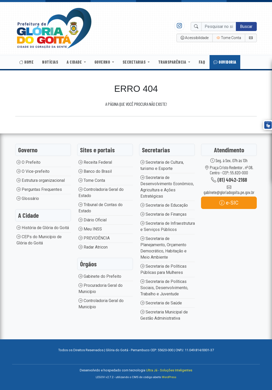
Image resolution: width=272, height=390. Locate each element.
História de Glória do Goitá (43, 227)
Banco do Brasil (95, 171)
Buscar (246, 26)
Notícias (50, 61)
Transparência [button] (172, 61)
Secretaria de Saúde (161, 303)
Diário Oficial (92, 220)
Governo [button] (102, 61)
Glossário (28, 198)
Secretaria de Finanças (163, 214)
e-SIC (228, 203)
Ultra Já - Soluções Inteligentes (169, 370)
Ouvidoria (224, 61)
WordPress (169, 377)
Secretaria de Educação (164, 205)
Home (26, 61)
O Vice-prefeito (33, 171)
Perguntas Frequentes (39, 189)
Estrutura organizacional (41, 180)
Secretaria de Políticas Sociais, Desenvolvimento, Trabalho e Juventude (164, 287)
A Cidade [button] (75, 61)
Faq (202, 61)
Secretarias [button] (135, 61)
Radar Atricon (93, 247)
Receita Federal (95, 162)
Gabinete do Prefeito (99, 276)
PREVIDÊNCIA (94, 238)
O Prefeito (29, 162)
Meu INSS (90, 229)
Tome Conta (91, 180)
